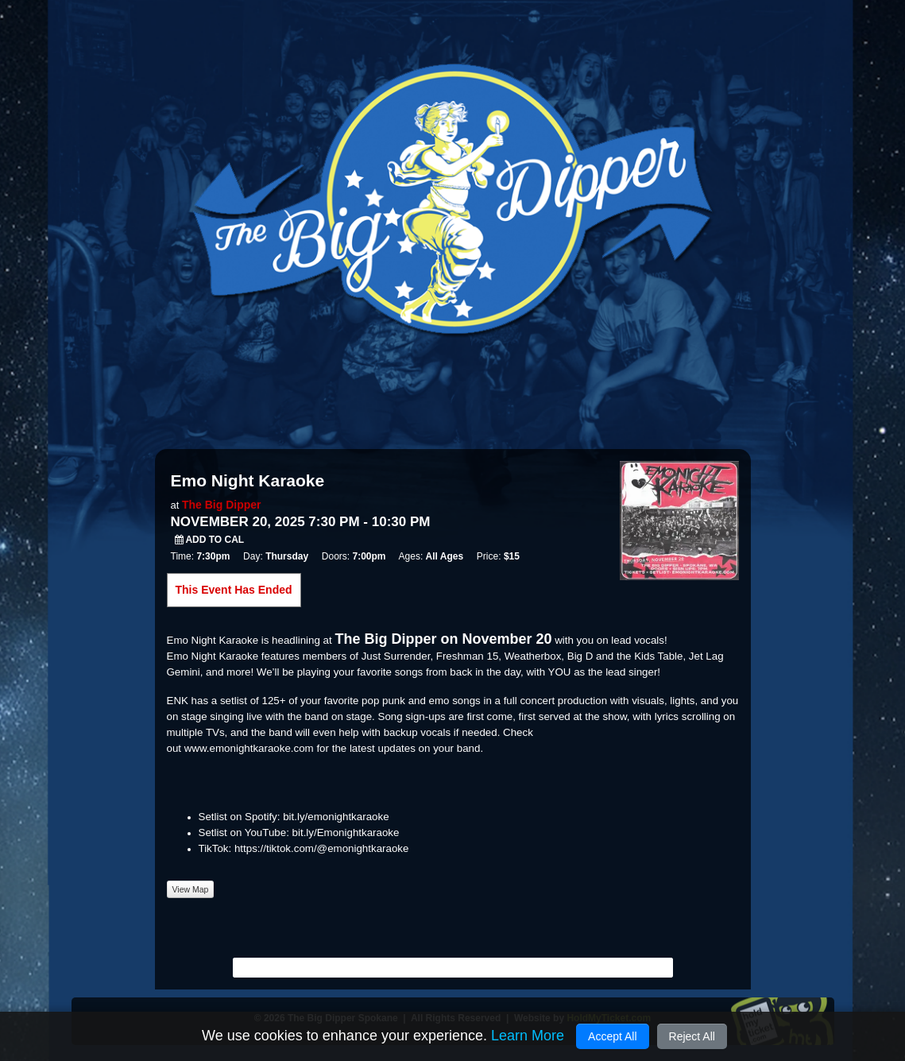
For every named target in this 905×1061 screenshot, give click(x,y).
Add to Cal (210, 539)
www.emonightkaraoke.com (249, 748)
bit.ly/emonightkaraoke (336, 817)
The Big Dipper (221, 504)
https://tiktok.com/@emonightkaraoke (321, 848)
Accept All (612, 1036)
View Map (190, 889)
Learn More (527, 1036)
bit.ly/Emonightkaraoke (346, 832)
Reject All (692, 1036)
